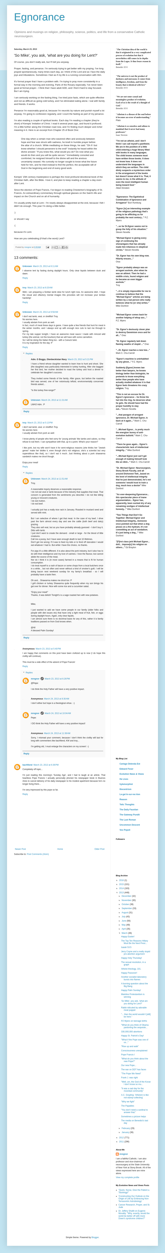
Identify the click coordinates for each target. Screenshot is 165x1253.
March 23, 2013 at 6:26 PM (57, 679)
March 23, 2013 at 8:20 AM (40, 287)
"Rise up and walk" (130, 1046)
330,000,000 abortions (131, 1031)
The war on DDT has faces (133, 1069)
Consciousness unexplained (134, 1050)
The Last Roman (128, 820)
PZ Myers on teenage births (134, 1021)
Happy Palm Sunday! (131, 990)
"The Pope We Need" (131, 1073)
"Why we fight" (128, 1101)
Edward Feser (126, 769)
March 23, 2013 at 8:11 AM (45, 266)
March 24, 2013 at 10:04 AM (58, 713)
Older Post (99, 849)
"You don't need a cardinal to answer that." (134, 1111)
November (127, 900)
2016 (121, 880)
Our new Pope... (128, 1065)
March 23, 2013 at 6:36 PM (46, 765)
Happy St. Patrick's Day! (132, 1035)
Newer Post (20, 849)
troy (24, 287)
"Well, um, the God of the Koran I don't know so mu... (136, 1083)
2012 (121, 1137)
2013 (121, 892)
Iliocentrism (125, 789)
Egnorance (39, 17)
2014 (121, 888)
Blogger (95, 1237)
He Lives (124, 779)
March (125, 933)
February (126, 1128)
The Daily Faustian (129, 809)
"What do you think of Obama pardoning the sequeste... (134, 1026)
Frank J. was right (129, 1077)
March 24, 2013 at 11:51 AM (54, 479)
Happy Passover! (129, 973)
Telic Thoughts (127, 804)
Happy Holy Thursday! (131, 958)
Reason (123, 799)
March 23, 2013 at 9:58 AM (45, 312)
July (124, 916)
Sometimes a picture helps (133, 1116)
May (124, 925)
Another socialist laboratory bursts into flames (134, 978)
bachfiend (27, 765)
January (126, 1132)
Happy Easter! (127, 936)
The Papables (127, 1106)
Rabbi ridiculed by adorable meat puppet (134, 1008)
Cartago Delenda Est (130, 764)
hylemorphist (126, 784)
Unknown (27, 266)
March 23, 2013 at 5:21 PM (80, 359)
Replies (29, 353)
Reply (25, 278)
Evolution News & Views (132, 774)
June (124, 921)
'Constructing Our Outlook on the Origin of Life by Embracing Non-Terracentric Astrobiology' (133, 1198)
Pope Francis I (128, 1054)
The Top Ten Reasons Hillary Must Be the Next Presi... (134, 942)
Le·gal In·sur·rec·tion (130, 794)
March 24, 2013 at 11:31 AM (54, 400)
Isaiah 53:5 (126, 947)
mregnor (35, 679)
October (126, 904)
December (127, 896)
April (124, 929)
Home (60, 849)
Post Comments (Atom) (38, 854)
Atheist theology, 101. (131, 969)
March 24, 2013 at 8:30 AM (56, 699)
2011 (121, 1141)
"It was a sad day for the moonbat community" (132, 1089)
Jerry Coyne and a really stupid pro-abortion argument (135, 952)
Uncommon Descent (130, 825)
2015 (121, 884)
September (127, 908)
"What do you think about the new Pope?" (134, 1059)
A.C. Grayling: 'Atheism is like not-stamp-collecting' (135, 1096)
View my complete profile (127, 1177)
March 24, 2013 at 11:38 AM (57, 733)
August (125, 912)
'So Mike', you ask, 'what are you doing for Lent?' (134, 1002)
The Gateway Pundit (130, 814)
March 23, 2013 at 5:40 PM (48, 649)
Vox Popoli (125, 830)
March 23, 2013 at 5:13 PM (40, 422)
